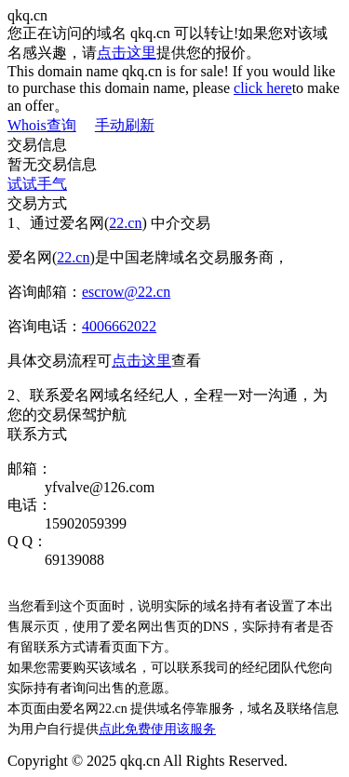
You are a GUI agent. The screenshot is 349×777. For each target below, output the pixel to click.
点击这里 (126, 52)
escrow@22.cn (126, 292)
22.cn (125, 223)
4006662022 (119, 326)
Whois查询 (41, 125)
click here (263, 88)
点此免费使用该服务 (157, 729)
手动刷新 (124, 125)
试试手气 (37, 184)
